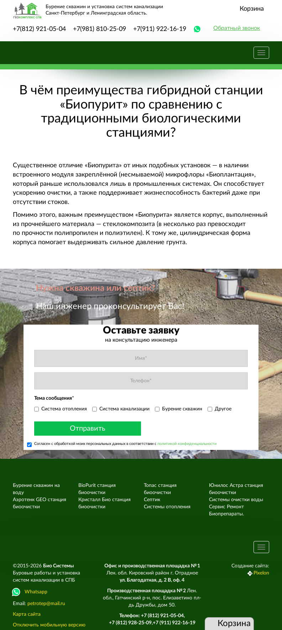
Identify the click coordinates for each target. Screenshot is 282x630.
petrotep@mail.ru (46, 603)
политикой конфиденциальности (186, 444)
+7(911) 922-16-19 (159, 29)
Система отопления (60, 408)
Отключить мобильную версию (49, 625)
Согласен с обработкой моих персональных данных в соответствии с (121, 444)
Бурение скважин (178, 408)
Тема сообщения (54, 398)
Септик (152, 499)
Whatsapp (30, 591)
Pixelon (261, 573)
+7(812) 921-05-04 (39, 29)
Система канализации (121, 408)
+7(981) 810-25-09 (99, 29)
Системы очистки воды (236, 499)
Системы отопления (167, 506)
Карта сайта (27, 614)
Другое (219, 408)
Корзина (252, 9)
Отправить (87, 428)
